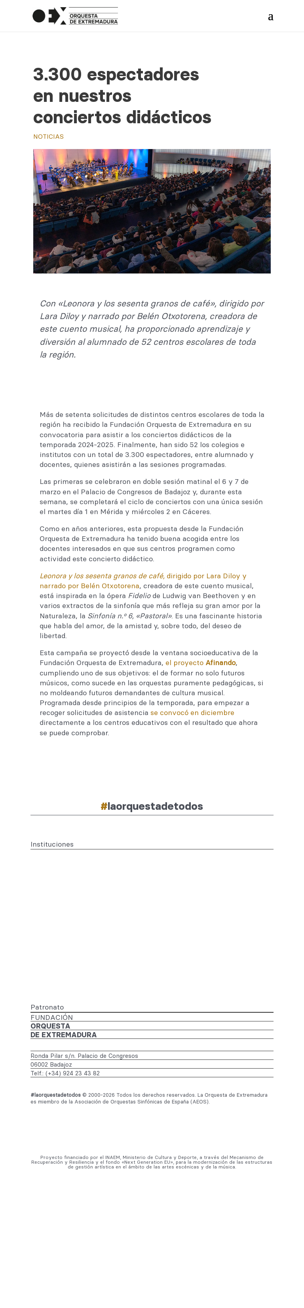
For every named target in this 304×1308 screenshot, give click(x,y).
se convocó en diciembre (192, 712)
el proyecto (200, 662)
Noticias (48, 136)
